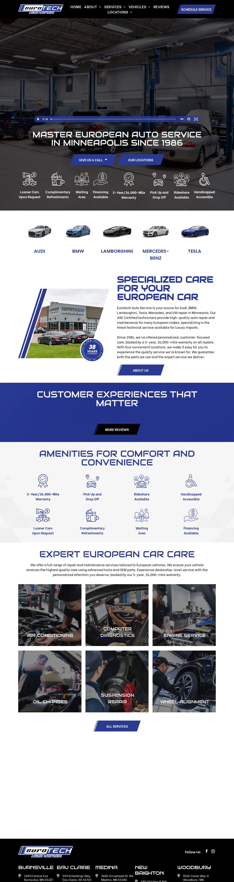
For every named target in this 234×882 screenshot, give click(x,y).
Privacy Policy (170, 873)
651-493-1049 (194, 849)
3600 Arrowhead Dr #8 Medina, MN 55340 (117, 821)
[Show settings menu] (188, 119)
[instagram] (213, 795)
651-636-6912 (151, 851)
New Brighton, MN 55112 (157, 829)
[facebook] (206, 795)
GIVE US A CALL (93, 159)
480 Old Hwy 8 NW (154, 825)
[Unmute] (181, 119)
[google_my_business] (137, 860)
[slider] (113, 119)
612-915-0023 (34, 845)
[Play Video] (38, 119)
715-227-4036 (73, 845)
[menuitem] (76, 6)
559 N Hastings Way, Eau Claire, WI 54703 (77, 821)
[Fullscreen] (196, 119)
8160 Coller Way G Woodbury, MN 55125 (196, 823)
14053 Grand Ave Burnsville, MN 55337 (38, 821)
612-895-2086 (111, 845)
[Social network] (144, 860)
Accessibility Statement (199, 873)
